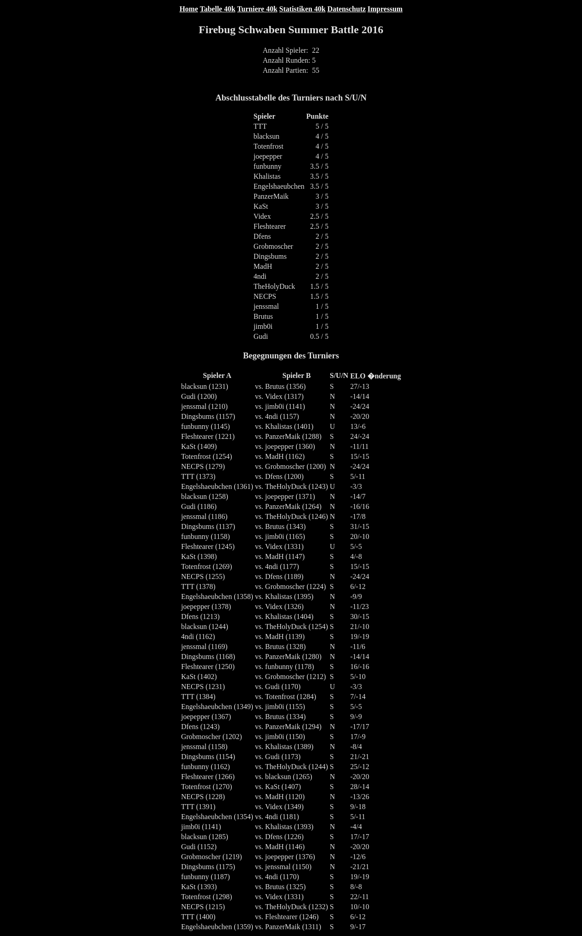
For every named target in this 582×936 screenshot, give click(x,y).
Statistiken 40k (302, 9)
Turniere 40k (257, 9)
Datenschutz (346, 9)
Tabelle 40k (218, 9)
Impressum (384, 9)
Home (189, 9)
